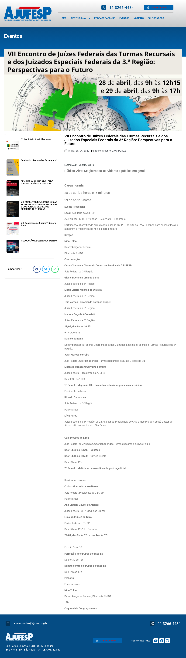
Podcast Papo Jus (104, 18)
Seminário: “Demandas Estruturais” (38, 160)
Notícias (139, 18)
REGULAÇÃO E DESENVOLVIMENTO (39, 240)
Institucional (80, 18)
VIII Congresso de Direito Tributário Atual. (38, 224)
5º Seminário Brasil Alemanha (36, 139)
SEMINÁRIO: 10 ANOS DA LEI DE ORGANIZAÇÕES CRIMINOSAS (37, 182)
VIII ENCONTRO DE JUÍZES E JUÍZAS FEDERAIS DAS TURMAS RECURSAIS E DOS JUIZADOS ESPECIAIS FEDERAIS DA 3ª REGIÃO (39, 205)
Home (63, 18)
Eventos (124, 18)
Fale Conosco (156, 18)
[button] (37, 269)
